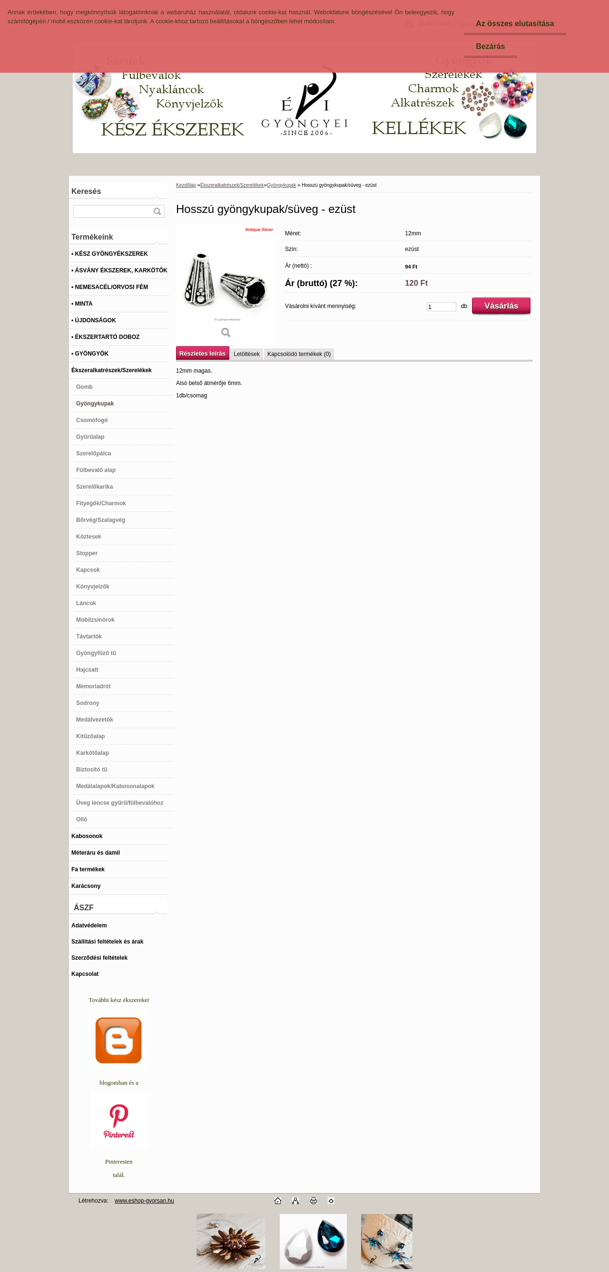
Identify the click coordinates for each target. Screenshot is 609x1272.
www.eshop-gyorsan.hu (144, 1200)
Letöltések (247, 354)
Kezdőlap (186, 185)
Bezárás (490, 46)
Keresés (86, 191)
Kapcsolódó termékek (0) (299, 354)
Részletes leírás (202, 353)
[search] (157, 211)
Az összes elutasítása (515, 23)
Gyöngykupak (281, 185)
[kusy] (441, 306)
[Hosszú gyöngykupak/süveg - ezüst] (226, 285)
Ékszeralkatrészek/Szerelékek (232, 185)
